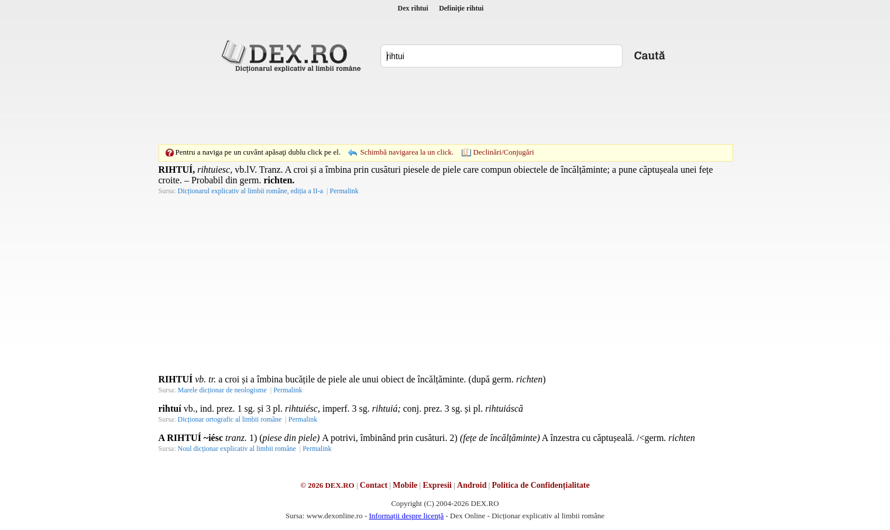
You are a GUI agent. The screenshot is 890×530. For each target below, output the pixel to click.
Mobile (405, 485)
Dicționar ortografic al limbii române (230, 419)
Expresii (437, 485)
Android (471, 485)
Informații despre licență (406, 515)
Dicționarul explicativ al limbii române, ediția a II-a (251, 191)
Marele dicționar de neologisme (222, 390)
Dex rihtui (413, 8)
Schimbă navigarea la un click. (406, 152)
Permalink (343, 191)
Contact (373, 485)
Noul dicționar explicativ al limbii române (237, 448)
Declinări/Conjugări (503, 152)
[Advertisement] (445, 108)
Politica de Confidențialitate (541, 485)
